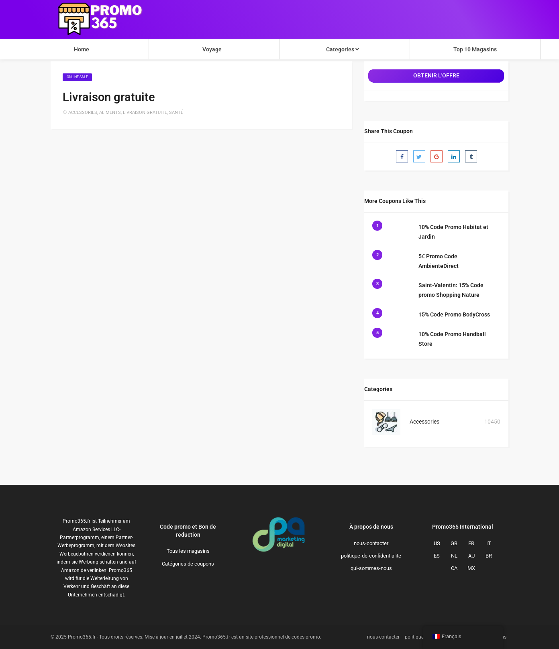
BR (489, 556)
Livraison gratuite (145, 112)
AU (471, 556)
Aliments (110, 112)
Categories (342, 49)
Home (81, 49)
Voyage (212, 49)
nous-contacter (371, 543)
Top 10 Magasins (475, 49)
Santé (176, 112)
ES (437, 556)
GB (454, 543)
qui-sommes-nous (371, 568)
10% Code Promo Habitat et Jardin (453, 232)
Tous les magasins (188, 551)
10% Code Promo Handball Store (452, 339)
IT (488, 543)
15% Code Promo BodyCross (454, 314)
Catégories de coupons (188, 564)
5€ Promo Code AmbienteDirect (438, 261)
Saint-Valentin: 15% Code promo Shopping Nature (451, 290)
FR (471, 543)
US (437, 543)
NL (454, 556)
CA (454, 568)
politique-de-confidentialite (371, 556)
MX (471, 568)
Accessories (82, 112)
